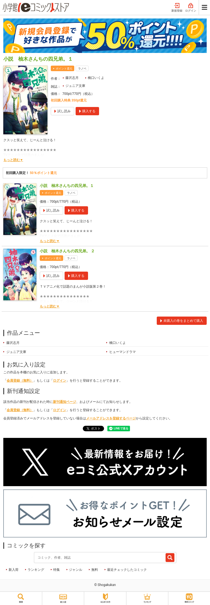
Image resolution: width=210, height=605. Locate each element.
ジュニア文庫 (75, 86)
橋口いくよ (96, 78)
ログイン (190, 7)
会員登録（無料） (20, 380)
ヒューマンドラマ (122, 352)
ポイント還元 (64, 68)
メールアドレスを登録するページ (111, 418)
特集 (56, 570)
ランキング (36, 570)
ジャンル (75, 570)
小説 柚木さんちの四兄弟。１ (67, 185)
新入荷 (13, 570)
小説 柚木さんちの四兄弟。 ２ (67, 251)
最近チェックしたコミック (127, 570)
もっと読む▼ (13, 160)
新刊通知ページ (64, 402)
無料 (94, 570)
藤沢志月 (72, 78)
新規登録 (176, 7)
